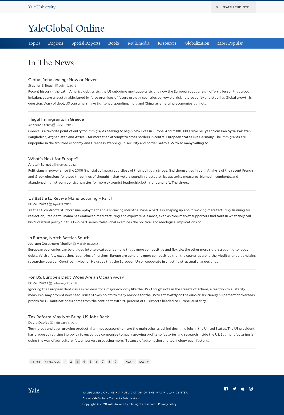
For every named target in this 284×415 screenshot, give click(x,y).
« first (35, 361)
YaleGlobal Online (66, 28)
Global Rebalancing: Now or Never (62, 79)
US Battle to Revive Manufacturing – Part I (70, 198)
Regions (55, 43)
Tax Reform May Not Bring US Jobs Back (68, 316)
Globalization (197, 43)
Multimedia (138, 43)
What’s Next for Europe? (53, 158)
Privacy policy (167, 404)
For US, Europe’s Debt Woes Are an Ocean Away (76, 277)
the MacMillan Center (168, 392)
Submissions (131, 398)
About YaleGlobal (94, 398)
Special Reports (85, 43)
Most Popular (230, 43)
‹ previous (52, 361)
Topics (34, 43)
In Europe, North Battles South (58, 237)
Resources (167, 43)
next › (130, 361)
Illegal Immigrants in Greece (56, 119)
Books (114, 43)
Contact (114, 398)
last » (144, 361)
